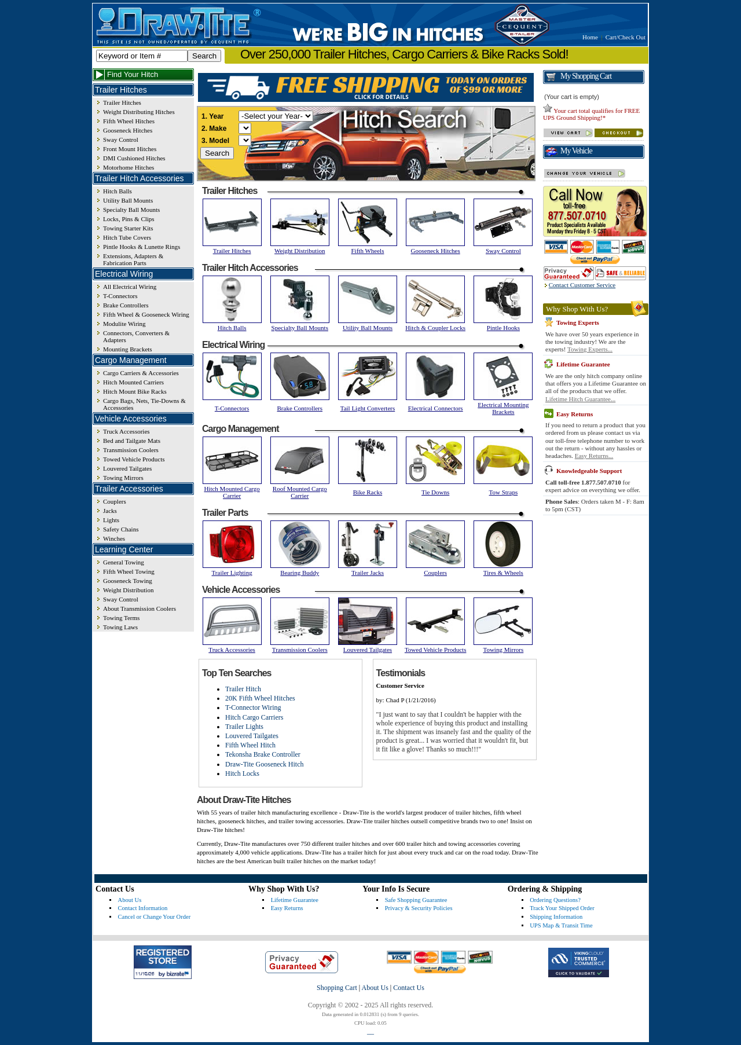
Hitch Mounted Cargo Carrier (231, 492)
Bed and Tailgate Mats (131, 440)
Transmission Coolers (131, 449)
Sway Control (120, 139)
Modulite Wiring (124, 323)
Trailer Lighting (232, 572)
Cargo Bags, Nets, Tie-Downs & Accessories (144, 404)
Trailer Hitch (243, 689)
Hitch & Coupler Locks (435, 327)
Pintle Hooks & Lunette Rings (141, 246)
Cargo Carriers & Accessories (141, 372)
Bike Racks (367, 492)
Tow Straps (503, 492)
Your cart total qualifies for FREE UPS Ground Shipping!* (591, 114)
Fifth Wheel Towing (129, 571)
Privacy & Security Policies (419, 908)
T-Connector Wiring (253, 707)
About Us (130, 900)
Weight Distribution (128, 589)
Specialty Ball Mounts (131, 209)
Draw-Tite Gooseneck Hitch (264, 764)
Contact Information (143, 908)
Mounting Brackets (127, 349)
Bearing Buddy (299, 572)
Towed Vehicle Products (134, 459)
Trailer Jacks (367, 572)
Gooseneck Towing (127, 580)
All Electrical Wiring (129, 286)
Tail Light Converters (367, 408)
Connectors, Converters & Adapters (136, 336)
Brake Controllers (126, 305)
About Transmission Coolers (139, 608)
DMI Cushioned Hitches (134, 158)
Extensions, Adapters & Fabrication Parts (133, 259)
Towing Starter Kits (128, 228)
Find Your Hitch (132, 74)
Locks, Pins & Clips (129, 218)
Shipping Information (556, 917)
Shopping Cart (337, 988)
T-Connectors (120, 295)
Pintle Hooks (503, 327)
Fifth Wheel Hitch (250, 745)
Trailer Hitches (122, 102)
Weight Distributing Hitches (139, 111)
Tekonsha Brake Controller (262, 754)
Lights (111, 519)
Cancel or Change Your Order (154, 917)
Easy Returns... (594, 455)
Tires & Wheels (503, 572)
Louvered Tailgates (127, 468)
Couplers (114, 501)
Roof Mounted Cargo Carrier (300, 492)
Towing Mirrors (123, 477)
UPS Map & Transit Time (561, 925)
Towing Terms (121, 617)
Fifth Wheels (367, 250)
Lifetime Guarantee (294, 900)
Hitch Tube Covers (127, 237)
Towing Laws (120, 627)
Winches (114, 538)
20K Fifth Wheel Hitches (260, 698)
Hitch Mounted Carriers (133, 382)
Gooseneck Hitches (127, 130)
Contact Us (408, 988)
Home (590, 37)
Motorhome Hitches (128, 167)
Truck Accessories (126, 431)
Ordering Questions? (555, 900)
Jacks (110, 510)
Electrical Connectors (435, 408)
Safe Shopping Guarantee (416, 900)
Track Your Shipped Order (562, 908)
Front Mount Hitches (129, 148)
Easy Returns (287, 908)
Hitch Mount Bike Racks (135, 391)
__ (370, 1031)
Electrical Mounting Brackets (503, 408)
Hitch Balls (117, 191)
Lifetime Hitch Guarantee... (580, 398)
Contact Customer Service (582, 284)
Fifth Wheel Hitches (129, 121)
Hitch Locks (242, 773)
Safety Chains (120, 529)
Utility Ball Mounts (128, 200)
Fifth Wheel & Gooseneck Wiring (146, 314)
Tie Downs (435, 492)
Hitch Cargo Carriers (254, 717)
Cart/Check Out (625, 37)
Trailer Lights (244, 727)
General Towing (123, 562)
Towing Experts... (589, 349)
